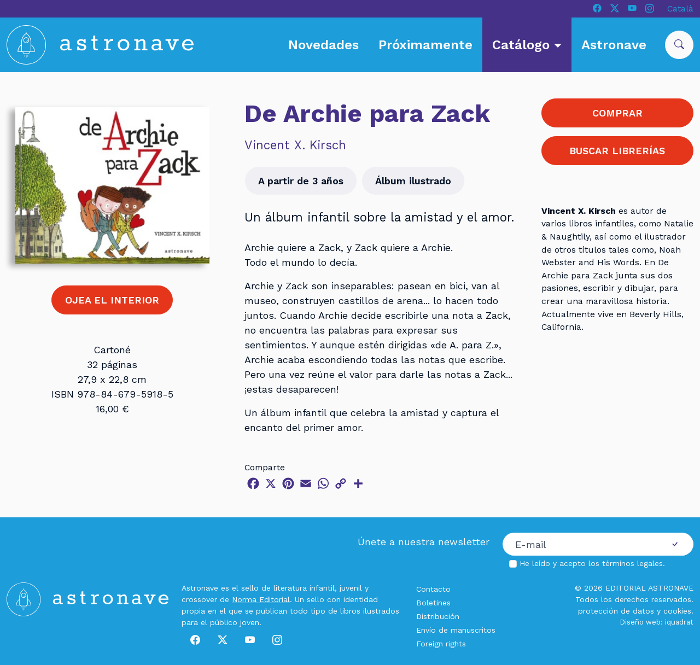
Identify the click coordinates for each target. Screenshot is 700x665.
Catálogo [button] (522, 44)
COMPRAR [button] (617, 113)
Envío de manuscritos (455, 630)
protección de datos (616, 610)
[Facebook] (597, 9)
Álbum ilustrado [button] (413, 180)
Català (680, 8)
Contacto (433, 589)
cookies (677, 610)
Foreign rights (441, 643)
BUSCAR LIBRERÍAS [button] (617, 150)
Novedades (323, 44)
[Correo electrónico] (580, 544)
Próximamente (425, 44)
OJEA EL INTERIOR (112, 300)
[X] (614, 9)
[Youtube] (632, 9)
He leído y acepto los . (592, 563)
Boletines (433, 602)
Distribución (437, 616)
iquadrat (679, 622)
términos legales (632, 563)
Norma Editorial (261, 599)
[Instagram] (649, 9)
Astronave (613, 44)
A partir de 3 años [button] (300, 180)
